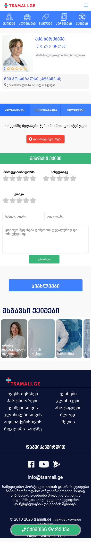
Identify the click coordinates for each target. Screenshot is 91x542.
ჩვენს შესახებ (23, 393)
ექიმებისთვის (23, 407)
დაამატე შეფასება (45, 139)
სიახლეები (46, 286)
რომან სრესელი (38, 351)
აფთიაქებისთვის (22, 421)
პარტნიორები (23, 400)
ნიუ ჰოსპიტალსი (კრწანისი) (33, 79)
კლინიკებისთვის (23, 414)
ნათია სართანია (65, 351)
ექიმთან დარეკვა (45, 529)
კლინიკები (68, 400)
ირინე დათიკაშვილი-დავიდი (14, 349)
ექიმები (68, 393)
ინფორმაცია (45, 110)
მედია (68, 421)
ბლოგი (68, 414)
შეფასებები (15, 110)
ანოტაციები (68, 407)
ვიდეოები (75, 110)
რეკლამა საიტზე (23, 428)
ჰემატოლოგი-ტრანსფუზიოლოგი (60, 55)
